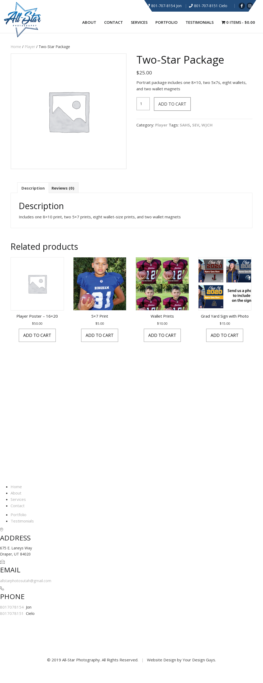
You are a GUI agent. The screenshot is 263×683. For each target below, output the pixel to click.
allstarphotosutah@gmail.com (25, 580)
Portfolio (166, 22)
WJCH (207, 125)
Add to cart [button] (37, 335)
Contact (113, 22)
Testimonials (200, 22)
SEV (195, 125)
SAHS (185, 125)
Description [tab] (33, 188)
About (89, 22)
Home (16, 46)
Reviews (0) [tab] (63, 188)
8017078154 (12, 607)
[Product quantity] (143, 103)
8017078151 (12, 613)
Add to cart (172, 104)
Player (30, 46)
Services (139, 22)
